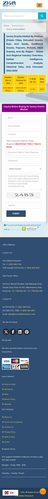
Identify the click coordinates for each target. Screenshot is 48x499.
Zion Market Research (24, 496)
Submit (16, 213)
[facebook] (13, 332)
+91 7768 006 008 (34, 291)
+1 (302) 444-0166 (13, 264)
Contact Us (7, 427)
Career (6, 442)
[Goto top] (43, 490)
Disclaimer (7, 389)
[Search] (42, 15)
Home (6, 26)
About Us (7, 417)
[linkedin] (20, 332)
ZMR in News (8, 437)
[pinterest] (27, 332)
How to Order (9, 384)
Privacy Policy (16, 229)
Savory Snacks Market (15, 29)
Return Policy (8, 399)
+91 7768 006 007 (18, 291)
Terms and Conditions (12, 422)
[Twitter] (6, 332)
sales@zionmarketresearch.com (21, 314)
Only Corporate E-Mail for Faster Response (23, 144)
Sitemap (6, 404)
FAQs (5, 394)
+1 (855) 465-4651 (32, 268)
